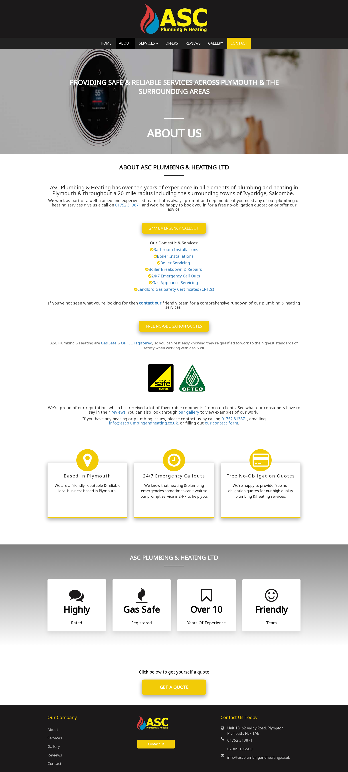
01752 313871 (128, 205)
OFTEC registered (136, 343)
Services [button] (148, 43)
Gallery (215, 43)
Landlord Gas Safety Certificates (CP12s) (175, 289)
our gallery (188, 412)
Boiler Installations (176, 256)
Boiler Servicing (175, 262)
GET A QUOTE (174, 687)
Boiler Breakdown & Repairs (175, 269)
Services (54, 738)
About (125, 43)
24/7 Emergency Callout (174, 228)
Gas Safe (109, 343)
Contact (239, 43)
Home (106, 43)
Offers (172, 43)
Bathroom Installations (175, 249)
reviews (118, 412)
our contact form (221, 423)
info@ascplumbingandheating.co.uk (143, 423)
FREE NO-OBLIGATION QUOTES (174, 326)
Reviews (193, 43)
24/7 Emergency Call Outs (175, 276)
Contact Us (156, 744)
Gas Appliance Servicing (175, 282)
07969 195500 (240, 748)
